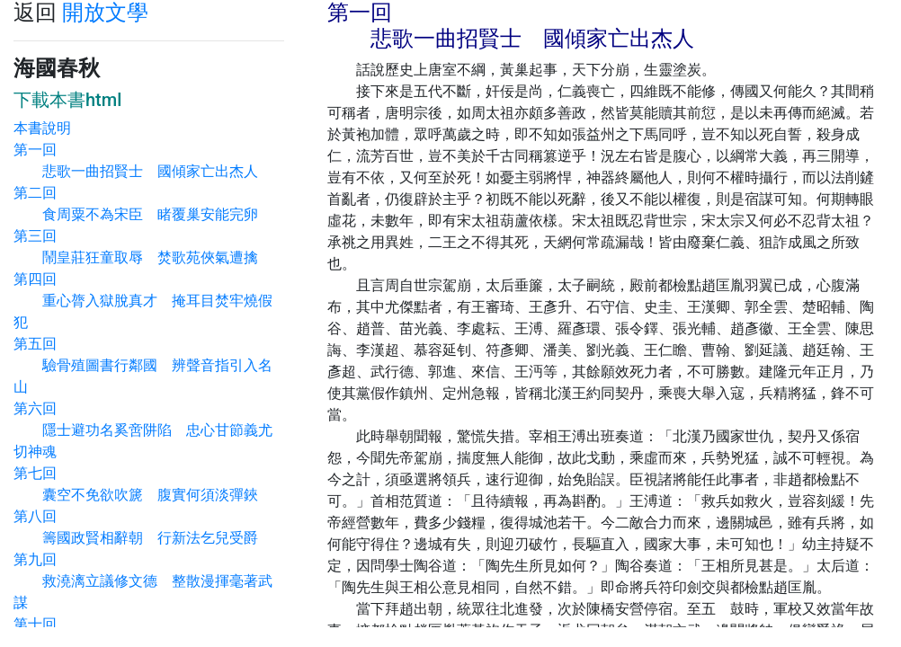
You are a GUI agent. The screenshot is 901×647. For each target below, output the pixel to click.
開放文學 (105, 12)
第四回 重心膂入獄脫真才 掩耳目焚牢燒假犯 (142, 300)
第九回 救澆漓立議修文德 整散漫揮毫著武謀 (142, 581)
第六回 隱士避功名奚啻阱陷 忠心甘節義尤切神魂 (142, 430)
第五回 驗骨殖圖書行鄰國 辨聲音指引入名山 (142, 365)
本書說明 (42, 128)
